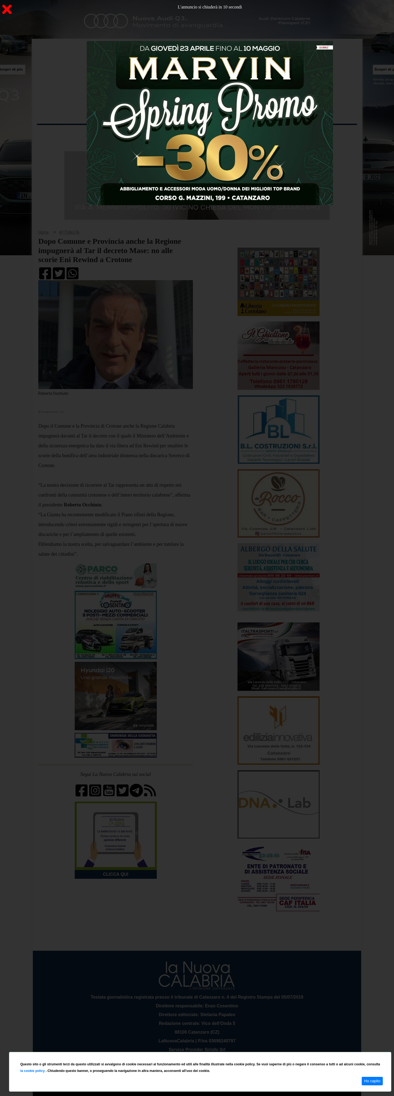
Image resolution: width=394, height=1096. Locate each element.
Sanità (133, 133)
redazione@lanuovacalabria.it (209, 1050)
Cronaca (94, 133)
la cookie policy (33, 1071)
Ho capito (372, 1081)
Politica (115, 133)
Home (51, 132)
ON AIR (335, 134)
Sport (198, 133)
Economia (177, 133)
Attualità (153, 133)
